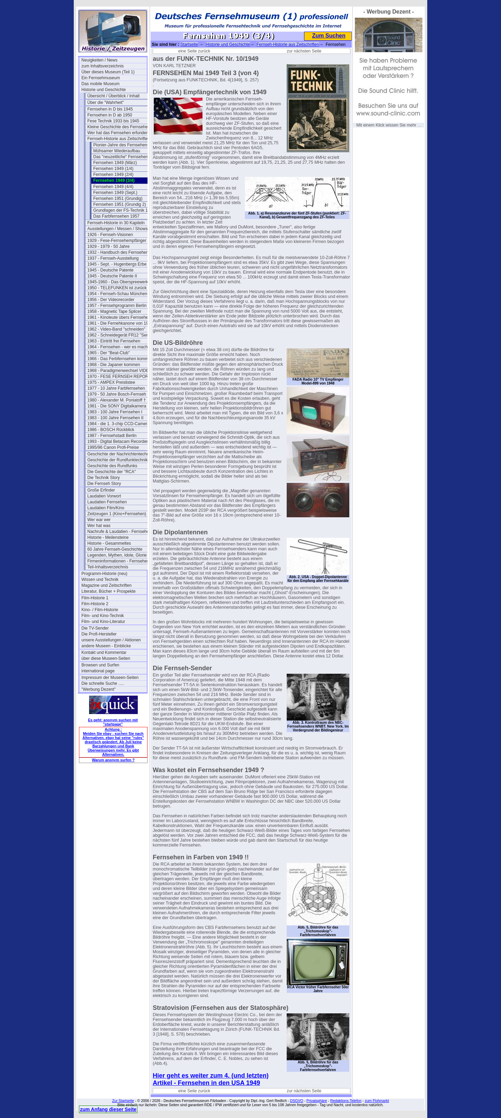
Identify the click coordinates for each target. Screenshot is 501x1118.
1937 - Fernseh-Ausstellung (112, 258)
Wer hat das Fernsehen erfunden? (119, 132)
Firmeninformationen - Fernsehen (118, 561)
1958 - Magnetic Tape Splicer (114, 311)
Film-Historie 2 (94, 603)
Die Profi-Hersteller (99, 634)
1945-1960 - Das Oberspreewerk (117, 282)
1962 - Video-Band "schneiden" (116, 329)
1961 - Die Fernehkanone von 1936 (120, 323)
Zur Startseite (123, 1101)
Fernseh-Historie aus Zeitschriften (118, 138)
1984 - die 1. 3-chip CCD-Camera (118, 423)
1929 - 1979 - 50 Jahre (108, 246)
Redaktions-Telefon (345, 1101)
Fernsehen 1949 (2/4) (113, 174)
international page (97, 671)
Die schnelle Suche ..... (102, 683)
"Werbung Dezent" (98, 689)
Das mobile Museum (100, 83)
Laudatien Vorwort (104, 496)
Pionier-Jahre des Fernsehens (121, 145)
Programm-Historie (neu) (104, 573)
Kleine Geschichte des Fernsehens (119, 126)
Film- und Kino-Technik (102, 615)
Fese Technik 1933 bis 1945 (113, 121)
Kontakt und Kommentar (103, 652)
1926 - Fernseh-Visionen (110, 234)
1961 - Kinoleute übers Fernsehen (118, 317)
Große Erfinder (101, 490)
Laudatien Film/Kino (105, 507)
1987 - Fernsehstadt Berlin (111, 435)
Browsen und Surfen (100, 665)
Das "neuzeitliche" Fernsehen (120, 156)
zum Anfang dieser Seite (108, 1109)
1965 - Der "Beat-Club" (108, 352)
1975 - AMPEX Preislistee (111, 382)
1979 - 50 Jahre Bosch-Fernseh (116, 394)
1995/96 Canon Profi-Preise (113, 447)
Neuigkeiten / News (99, 60)
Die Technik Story (103, 477)
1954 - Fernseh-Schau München (117, 293)
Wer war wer (99, 519)
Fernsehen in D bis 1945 (110, 109)
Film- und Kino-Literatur (103, 621)
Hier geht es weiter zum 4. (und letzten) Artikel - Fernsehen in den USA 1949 (211, 1079)
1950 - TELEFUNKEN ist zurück (117, 287)
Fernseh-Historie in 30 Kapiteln (116, 222)
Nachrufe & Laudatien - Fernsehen (119, 531)
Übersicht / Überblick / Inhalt (113, 96)
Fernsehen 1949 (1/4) (113, 168)
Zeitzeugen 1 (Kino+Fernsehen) (116, 513)
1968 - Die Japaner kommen (113, 364)
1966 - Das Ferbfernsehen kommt (118, 358)
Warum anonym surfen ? (113, 760)
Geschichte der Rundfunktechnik (117, 459)
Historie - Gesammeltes (109, 543)
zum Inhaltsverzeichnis (102, 66)
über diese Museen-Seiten (105, 658)
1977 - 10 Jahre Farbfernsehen (116, 388)
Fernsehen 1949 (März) (115, 162)
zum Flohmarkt (377, 1101)
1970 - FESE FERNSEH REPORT (119, 376)
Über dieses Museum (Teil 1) (108, 72)
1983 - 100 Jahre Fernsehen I (114, 412)
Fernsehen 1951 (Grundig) (117, 198)
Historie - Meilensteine (108, 537)
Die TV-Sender (95, 628)
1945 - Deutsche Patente (110, 270)
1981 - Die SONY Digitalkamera (116, 406)
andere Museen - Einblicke (106, 645)
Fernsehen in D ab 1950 (109, 115)
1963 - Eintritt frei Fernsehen (113, 341)
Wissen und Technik (100, 579)
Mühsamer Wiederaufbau (116, 150)
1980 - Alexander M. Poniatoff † (116, 400)
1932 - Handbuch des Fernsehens (118, 252)
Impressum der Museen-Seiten (109, 677)
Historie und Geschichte (103, 89)
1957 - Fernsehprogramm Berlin (116, 305)
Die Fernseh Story (104, 483)
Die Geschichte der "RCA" (111, 471)
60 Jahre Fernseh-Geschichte (114, 549)
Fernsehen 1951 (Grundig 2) (119, 204)
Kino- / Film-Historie (99, 609)
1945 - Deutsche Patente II (112, 276)
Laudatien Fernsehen (107, 502)
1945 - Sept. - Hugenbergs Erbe (116, 264)
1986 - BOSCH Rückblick (110, 429)
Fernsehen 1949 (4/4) (113, 186)
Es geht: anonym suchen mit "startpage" (113, 722)
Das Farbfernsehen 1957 (116, 216)
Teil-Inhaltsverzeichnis (107, 567)
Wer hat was (98, 525)
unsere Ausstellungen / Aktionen (111, 640)
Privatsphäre (317, 1101)
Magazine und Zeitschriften (106, 585)
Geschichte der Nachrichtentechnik (119, 454)
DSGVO (296, 1101)
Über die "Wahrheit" (105, 102)
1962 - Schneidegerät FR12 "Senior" (120, 335)
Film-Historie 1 (94, 598)
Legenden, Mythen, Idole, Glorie (117, 555)
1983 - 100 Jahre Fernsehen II (115, 417)
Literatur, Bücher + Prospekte (108, 591)
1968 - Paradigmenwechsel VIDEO (119, 370)
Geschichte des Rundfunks (112, 465)
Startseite (189, 44)
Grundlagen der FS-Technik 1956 (124, 210)
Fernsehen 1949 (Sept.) (115, 192)
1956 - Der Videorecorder (110, 299)
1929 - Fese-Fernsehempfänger (116, 240)
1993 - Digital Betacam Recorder (117, 441)
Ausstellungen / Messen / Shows (117, 228)
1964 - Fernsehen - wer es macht (118, 347)
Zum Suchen (328, 36)
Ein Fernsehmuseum (100, 77)
